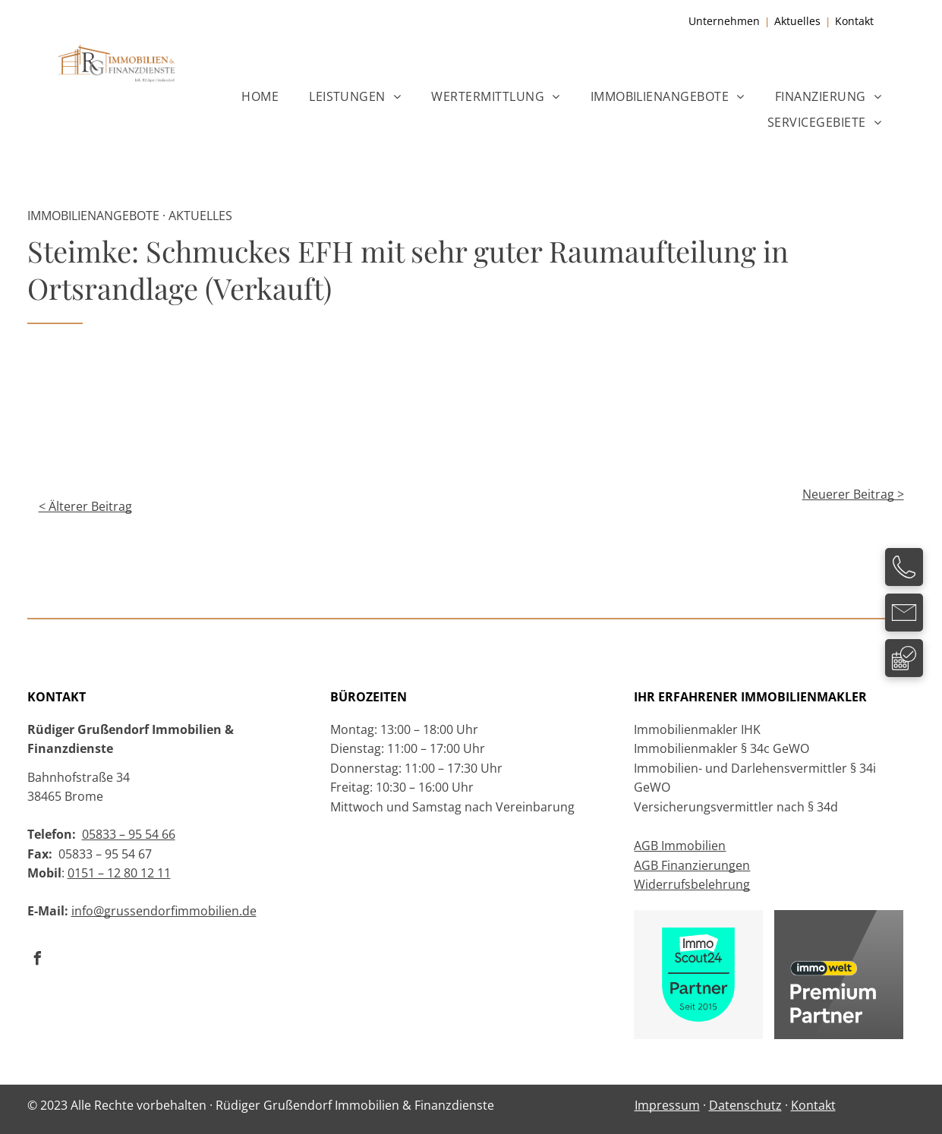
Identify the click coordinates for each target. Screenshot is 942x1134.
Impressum (667, 1105)
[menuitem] (260, 96)
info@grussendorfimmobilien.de (164, 910)
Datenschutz (745, 1105)
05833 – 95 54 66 (128, 834)
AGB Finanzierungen (692, 865)
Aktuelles (797, 21)
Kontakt (813, 1105)
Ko (841, 21)
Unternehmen (724, 21)
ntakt (861, 21)
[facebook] (38, 960)
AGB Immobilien (680, 845)
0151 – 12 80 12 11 (119, 873)
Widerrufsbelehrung (692, 884)
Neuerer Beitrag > (853, 494)
